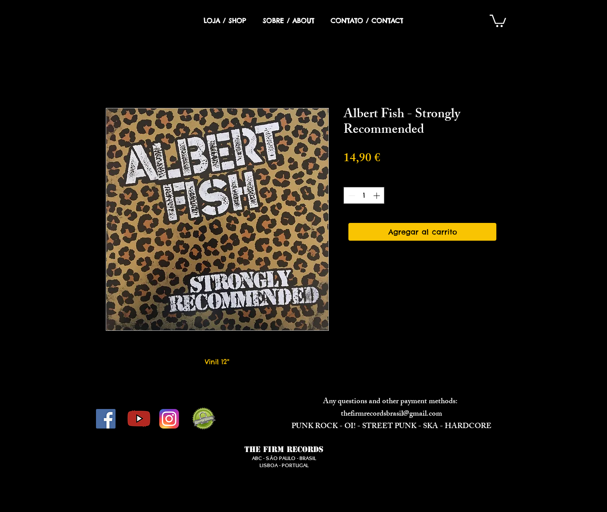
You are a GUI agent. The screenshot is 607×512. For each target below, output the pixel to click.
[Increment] (377, 195)
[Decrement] (351, 195)
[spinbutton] (364, 195)
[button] (498, 20)
